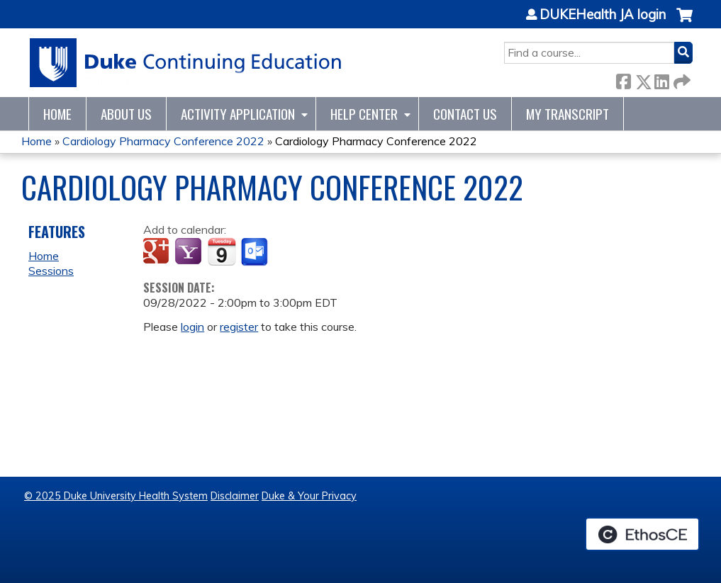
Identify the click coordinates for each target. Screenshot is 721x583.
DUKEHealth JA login (603, 15)
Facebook (623, 79)
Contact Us (465, 113)
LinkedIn (661, 79)
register (239, 326)
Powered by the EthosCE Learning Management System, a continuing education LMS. (642, 534)
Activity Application (238, 113)
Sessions (51, 271)
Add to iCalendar (221, 251)
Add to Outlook (255, 252)
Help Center (364, 113)
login (192, 326)
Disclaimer (235, 495)
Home (57, 113)
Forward (681, 79)
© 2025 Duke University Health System (116, 495)
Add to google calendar (157, 252)
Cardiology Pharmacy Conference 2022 (163, 141)
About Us (126, 113)
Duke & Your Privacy (309, 495)
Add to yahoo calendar (189, 252)
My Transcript (567, 113)
